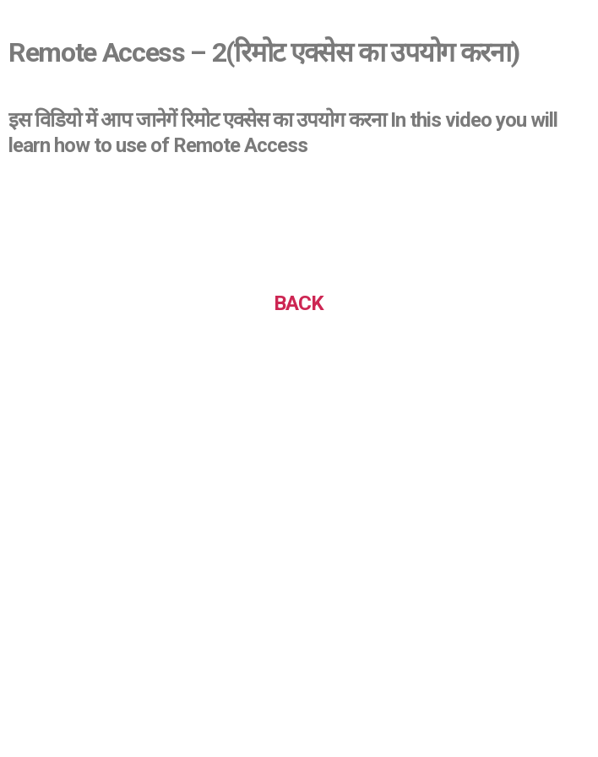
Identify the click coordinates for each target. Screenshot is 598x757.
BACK (298, 303)
